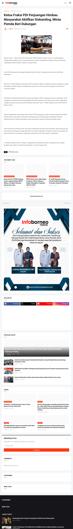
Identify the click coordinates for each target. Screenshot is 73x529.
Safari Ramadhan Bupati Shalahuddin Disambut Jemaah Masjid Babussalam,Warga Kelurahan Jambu (40, 361)
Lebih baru (6, 203)
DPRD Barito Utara (16, 11)
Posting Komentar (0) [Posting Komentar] (36, 196)
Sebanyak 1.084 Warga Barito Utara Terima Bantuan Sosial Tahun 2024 (17, 405)
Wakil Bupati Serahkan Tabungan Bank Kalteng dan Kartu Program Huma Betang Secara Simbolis (41, 369)
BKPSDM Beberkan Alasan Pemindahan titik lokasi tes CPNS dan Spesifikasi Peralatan (19, 426)
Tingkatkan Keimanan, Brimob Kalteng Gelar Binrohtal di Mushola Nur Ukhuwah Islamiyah (51, 426)
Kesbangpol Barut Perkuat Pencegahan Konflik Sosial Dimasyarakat (33, 518)
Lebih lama (66, 203)
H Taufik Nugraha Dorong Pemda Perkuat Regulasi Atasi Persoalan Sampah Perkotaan (59, 181)
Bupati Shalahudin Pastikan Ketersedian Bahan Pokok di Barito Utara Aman (38, 377)
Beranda (6, 11)
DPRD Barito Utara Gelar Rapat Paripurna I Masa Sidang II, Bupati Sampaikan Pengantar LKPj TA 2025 (36, 182)
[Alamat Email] (36, 445)
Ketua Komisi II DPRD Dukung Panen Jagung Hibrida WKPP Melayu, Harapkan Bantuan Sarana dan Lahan (13, 182)
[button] (2, 3)
